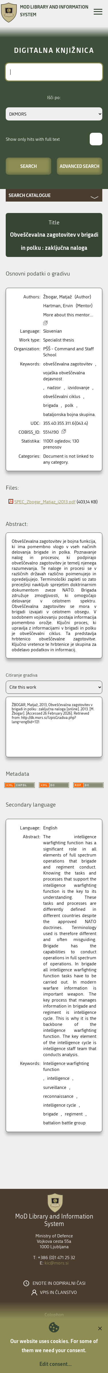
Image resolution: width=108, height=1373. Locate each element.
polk (69, 405)
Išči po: (54, 97)
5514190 (51, 432)
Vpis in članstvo (58, 1292)
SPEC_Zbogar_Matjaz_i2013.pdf (44, 501)
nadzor (54, 387)
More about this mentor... (68, 314)
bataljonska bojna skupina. (69, 414)
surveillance (54, 1087)
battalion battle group (64, 1122)
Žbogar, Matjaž (57, 296)
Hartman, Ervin (58, 305)
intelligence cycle (59, 1105)
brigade (50, 1114)
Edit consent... (55, 1364)
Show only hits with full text (33, 139)
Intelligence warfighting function (66, 1066)
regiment (74, 1114)
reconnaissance (58, 1096)
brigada (50, 405)
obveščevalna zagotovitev (67, 364)
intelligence (58, 1078)
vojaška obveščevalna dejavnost (64, 375)
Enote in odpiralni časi (59, 1283)
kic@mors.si (57, 1263)
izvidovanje (78, 387)
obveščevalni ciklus (61, 396)
